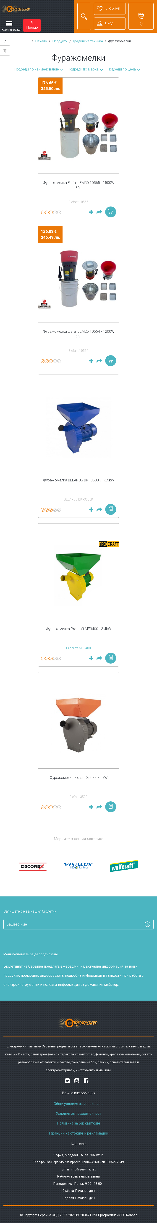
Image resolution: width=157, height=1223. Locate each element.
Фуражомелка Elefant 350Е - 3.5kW (78, 777)
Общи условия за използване (79, 1104)
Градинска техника (88, 41)
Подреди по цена (121, 69)
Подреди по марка (83, 69)
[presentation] (30, 942)
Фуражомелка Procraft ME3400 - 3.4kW (78, 629)
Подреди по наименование (36, 69)
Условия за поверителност (78, 1113)
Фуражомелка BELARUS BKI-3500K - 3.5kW (78, 480)
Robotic (131, 1215)
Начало (41, 41)
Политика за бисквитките (78, 1123)
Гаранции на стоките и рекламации (78, 1133)
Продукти (60, 41)
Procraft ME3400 (78, 648)
